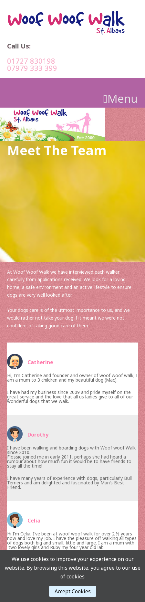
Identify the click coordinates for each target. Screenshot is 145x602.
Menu (120, 98)
